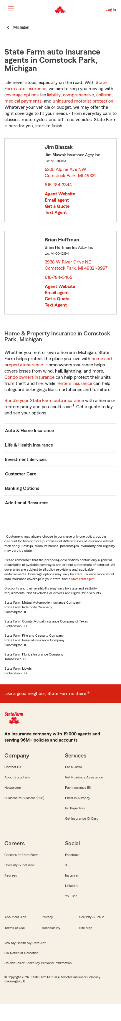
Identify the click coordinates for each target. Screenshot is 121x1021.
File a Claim (73, 767)
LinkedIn (71, 885)
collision (104, 95)
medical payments (23, 101)
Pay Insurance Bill (78, 787)
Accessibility (51, 928)
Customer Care (20, 474)
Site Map (85, 928)
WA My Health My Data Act (25, 943)
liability (54, 95)
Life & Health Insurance (29, 445)
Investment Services (26, 459)
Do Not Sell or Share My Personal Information (38, 963)
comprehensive (78, 95)
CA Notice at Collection (21, 953)
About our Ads (15, 917)
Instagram (72, 875)
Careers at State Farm (21, 855)
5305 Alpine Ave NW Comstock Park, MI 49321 (70, 172)
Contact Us (12, 767)
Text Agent (56, 212)
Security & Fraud (92, 917)
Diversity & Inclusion (19, 865)
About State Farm (17, 777)
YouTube (71, 896)
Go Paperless (75, 808)
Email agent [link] (57, 200)
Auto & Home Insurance (29, 430)
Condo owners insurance (29, 377)
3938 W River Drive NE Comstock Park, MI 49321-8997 (76, 265)
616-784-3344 (58, 184)
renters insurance (74, 383)
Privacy (47, 917)
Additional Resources (26, 502)
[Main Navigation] (10, 8)
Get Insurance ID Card (82, 818)
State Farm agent (83, 579)
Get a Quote (57, 206)
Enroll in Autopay (77, 798)
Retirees (10, 875)
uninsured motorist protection (83, 101)
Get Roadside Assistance (84, 777)
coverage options (21, 95)
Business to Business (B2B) (24, 798)
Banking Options (22, 488)
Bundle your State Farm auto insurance (44, 400)
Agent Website (60, 194)
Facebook (72, 855)
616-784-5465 (58, 277)
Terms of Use (14, 928)
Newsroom (12, 787)
